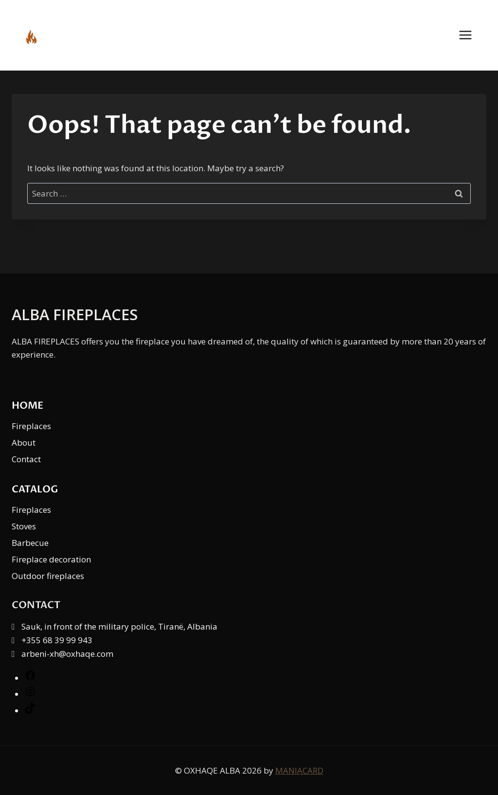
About (24, 442)
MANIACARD (299, 770)
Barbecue (30, 542)
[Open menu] (470, 35)
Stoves (24, 526)
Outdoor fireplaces (48, 575)
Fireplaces (31, 426)
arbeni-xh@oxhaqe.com (67, 653)
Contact (26, 459)
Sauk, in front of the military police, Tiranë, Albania (119, 626)
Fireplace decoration (51, 559)
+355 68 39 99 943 (56, 640)
